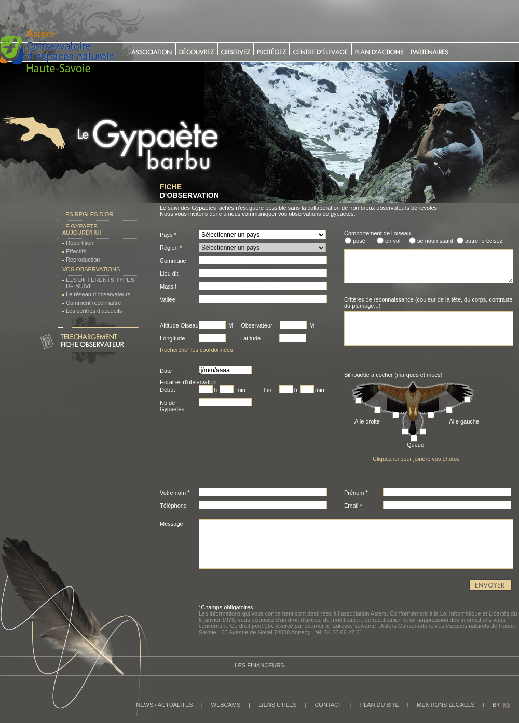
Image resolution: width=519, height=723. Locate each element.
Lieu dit (169, 273)
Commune (173, 260)
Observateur (256, 325)
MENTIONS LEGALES (445, 705)
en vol (392, 241)
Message (171, 524)
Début (167, 390)
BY (496, 705)
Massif (168, 286)
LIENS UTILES (277, 705)
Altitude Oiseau (179, 325)
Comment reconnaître (93, 302)
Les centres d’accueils (94, 311)
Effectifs (76, 251)
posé (359, 241)
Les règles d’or (87, 214)
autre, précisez (483, 241)
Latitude (250, 338)
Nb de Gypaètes (172, 406)
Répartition (79, 243)
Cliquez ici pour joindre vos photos (416, 459)
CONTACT (328, 705)
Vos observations (91, 269)
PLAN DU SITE (379, 705)
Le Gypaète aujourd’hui (81, 229)
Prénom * (356, 492)
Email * (353, 505)
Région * (171, 247)
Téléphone (173, 505)
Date (166, 370)
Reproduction (83, 259)
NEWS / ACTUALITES (164, 705)
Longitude (172, 338)
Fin (267, 390)
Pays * (168, 234)
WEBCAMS (226, 705)
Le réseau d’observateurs (98, 294)
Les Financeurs (259, 665)
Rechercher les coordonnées (196, 350)
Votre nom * (174, 492)
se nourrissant (435, 241)
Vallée (167, 299)
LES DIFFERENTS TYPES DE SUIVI (100, 283)
